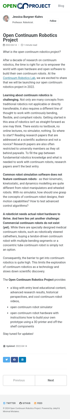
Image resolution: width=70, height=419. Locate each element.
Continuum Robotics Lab (19, 78)
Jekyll (55, 408)
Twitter (9, 403)
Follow (53, 21)
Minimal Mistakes (11, 411)
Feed (38, 403)
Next (51, 380)
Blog (61, 6)
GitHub (24, 403)
